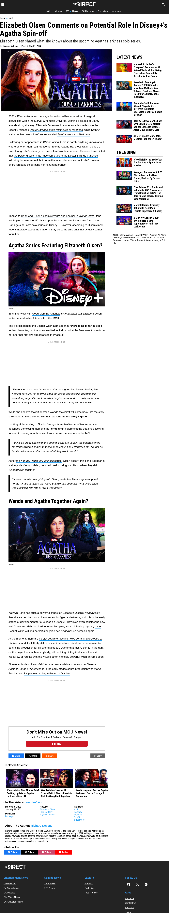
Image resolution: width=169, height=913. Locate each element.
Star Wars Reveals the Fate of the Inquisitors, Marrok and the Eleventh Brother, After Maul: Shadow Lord (147, 125)
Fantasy (78, 812)
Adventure (147, 237)
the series (39, 460)
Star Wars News (12, 897)
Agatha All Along (158, 235)
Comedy (158, 237)
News (75, 11)
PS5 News (49, 888)
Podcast (88, 883)
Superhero (79, 820)
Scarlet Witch (141, 235)
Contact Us (130, 903)
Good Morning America (46, 313)
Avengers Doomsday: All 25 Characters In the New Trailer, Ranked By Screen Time (147, 176)
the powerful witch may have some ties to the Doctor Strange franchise (56, 155)
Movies (58, 11)
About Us (129, 898)
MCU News (9, 892)
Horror (126, 240)
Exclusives (89, 888)
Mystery (78, 814)
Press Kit (129, 907)
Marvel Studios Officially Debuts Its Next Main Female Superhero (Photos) (147, 208)
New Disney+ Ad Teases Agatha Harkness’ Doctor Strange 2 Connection (91, 793)
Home (2, 18)
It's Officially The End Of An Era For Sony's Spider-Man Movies (147, 162)
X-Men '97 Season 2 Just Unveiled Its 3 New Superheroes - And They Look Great (146, 222)
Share (16, 756)
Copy (98, 756)
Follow (12, 852)
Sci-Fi (77, 817)
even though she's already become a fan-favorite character (43, 151)
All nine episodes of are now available (39, 664)
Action (77, 809)
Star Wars (103, 11)
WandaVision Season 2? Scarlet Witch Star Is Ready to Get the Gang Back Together (56, 793)
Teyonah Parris (47, 814)
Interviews (117, 11)
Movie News (10, 883)
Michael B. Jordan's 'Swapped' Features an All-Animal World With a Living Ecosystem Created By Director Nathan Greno (147, 70)
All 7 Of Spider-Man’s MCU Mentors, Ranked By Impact (147, 137)
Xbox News (49, 883)
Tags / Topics (91, 892)
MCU (48, 11)
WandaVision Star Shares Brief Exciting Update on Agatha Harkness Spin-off (23, 793)
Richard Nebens (10, 46)
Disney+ (9, 816)
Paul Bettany (46, 812)
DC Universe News (13, 902)
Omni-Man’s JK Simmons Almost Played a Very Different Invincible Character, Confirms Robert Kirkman (147, 109)
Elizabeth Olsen (47, 809)
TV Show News (11, 888)
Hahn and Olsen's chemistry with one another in (58, 215)
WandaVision (34, 802)
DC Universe (88, 11)
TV (67, 11)
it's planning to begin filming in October (47, 673)
